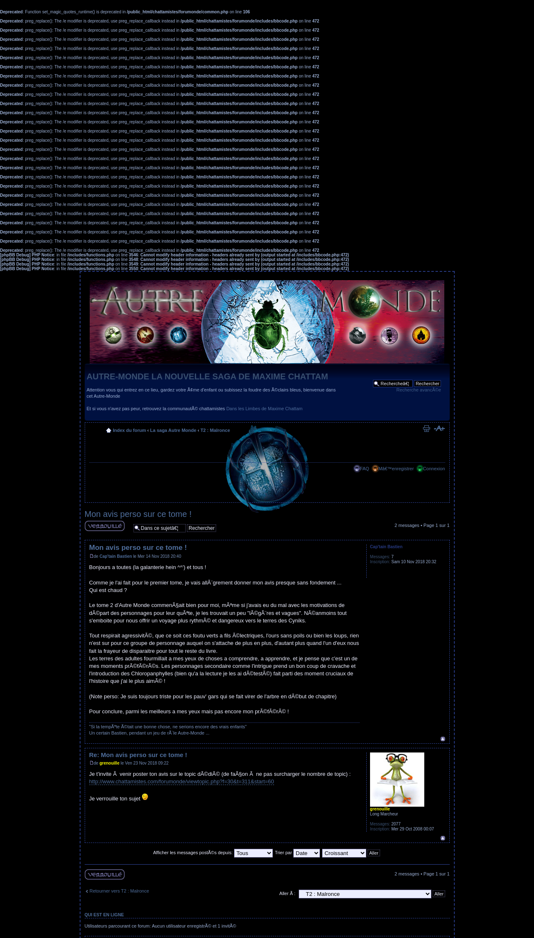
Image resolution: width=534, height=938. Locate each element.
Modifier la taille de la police (439, 428)
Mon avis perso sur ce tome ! (138, 514)
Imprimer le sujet (426, 428)
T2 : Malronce (215, 430)
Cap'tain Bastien (115, 556)
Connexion (434, 468)
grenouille (109, 763)
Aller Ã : (288, 893)
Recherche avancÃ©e (418, 389)
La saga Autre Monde (173, 430)
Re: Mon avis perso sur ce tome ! (138, 754)
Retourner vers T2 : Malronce (119, 890)
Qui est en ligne (104, 914)
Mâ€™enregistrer (396, 468)
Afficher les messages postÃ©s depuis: (213, 852)
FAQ (364, 468)
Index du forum (129, 430)
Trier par (297, 852)
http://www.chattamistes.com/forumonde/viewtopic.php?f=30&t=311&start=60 (181, 781)
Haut (443, 739)
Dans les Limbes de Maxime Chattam (264, 408)
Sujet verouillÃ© (105, 526)
